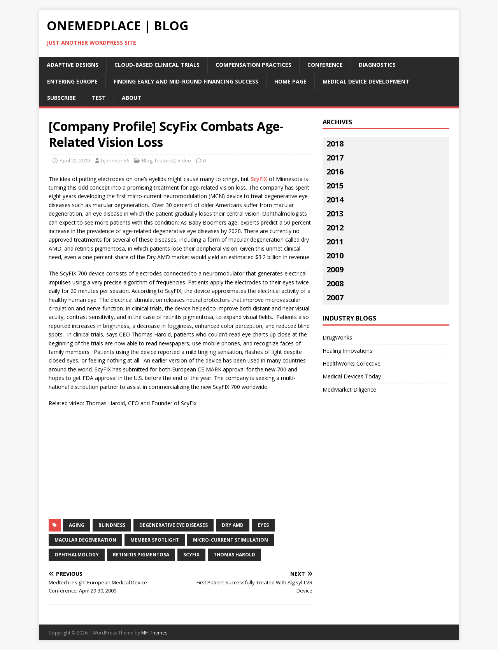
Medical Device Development (366, 81)
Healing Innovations (347, 350)
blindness (111, 525)
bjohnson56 (115, 160)
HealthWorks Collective (352, 363)
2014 (335, 199)
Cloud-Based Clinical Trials (157, 64)
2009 (335, 269)
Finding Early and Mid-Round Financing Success (186, 81)
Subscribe (61, 97)
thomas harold (234, 554)
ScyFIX (259, 179)
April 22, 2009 (75, 160)
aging (76, 525)
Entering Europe (72, 81)
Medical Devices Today (352, 376)
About (131, 97)
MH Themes (154, 632)
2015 (335, 185)
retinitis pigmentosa (141, 554)
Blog (147, 160)
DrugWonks (337, 337)
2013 (335, 213)
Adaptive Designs (72, 64)
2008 (335, 283)
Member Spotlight (154, 540)
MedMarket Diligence (349, 389)
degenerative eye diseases (173, 525)
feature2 (164, 160)
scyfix (191, 554)
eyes (263, 525)
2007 (335, 297)
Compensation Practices (253, 64)
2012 (335, 227)
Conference (325, 64)
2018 (335, 143)
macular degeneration (85, 540)
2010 (335, 255)
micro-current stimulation (230, 540)
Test (99, 97)
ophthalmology (76, 554)
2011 (335, 241)
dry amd (233, 525)
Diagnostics (377, 64)
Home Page (290, 81)
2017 (335, 157)
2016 (335, 171)
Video (184, 160)
